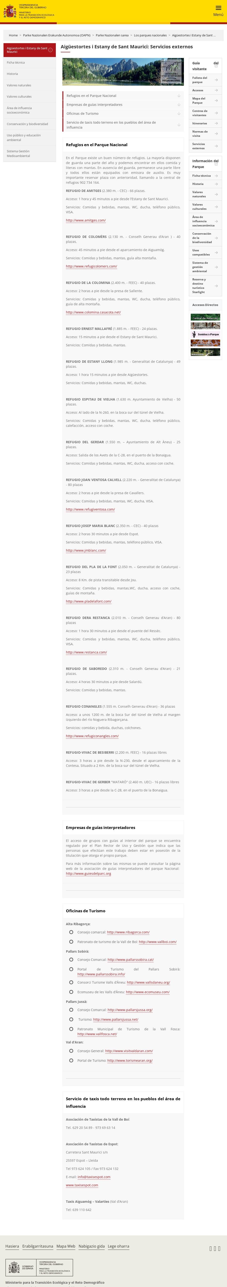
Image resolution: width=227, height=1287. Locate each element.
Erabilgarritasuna (37, 1246)
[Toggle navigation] (217, 11)
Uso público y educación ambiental (24, 137)
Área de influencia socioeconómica (19, 110)
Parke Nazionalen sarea (112, 35)
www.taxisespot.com (82, 1185)
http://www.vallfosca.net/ (97, 1034)
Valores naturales (19, 85)
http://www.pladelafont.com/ (88, 601)
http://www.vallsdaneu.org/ (148, 982)
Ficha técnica (16, 62)
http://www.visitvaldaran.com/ (129, 1051)
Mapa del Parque (198, 100)
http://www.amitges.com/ (86, 220)
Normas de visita (200, 134)
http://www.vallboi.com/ (158, 941)
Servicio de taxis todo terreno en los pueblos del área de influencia (111, 125)
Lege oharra (118, 1246)
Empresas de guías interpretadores (94, 104)
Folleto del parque (199, 80)
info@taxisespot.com (94, 1177)
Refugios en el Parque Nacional (91, 95)
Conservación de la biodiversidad (202, 238)
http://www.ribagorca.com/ (128, 932)
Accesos (197, 90)
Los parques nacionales (150, 35)
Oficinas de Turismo (82, 113)
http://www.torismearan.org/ (130, 1060)
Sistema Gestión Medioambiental (18, 153)
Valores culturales (19, 96)
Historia (12, 74)
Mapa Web (66, 1246)
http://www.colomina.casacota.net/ (93, 312)
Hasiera (12, 1246)
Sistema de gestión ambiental (200, 267)
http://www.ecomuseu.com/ (148, 992)
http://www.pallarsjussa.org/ (130, 1010)
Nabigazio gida (92, 1246)
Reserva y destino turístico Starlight (199, 285)
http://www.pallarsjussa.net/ (115, 1019)
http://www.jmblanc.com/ (86, 550)
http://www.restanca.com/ (86, 652)
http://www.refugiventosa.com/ (90, 509)
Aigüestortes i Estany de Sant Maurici (198, 35)
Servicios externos (198, 146)
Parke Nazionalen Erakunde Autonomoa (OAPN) (56, 35)
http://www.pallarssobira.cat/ (131, 959)
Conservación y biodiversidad (27, 124)
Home (13, 35)
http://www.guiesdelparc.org (88, 873)
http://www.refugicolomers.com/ (91, 266)
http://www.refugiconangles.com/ (92, 736)
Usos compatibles (201, 252)
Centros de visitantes (199, 113)
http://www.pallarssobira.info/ (101, 974)
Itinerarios (199, 123)
